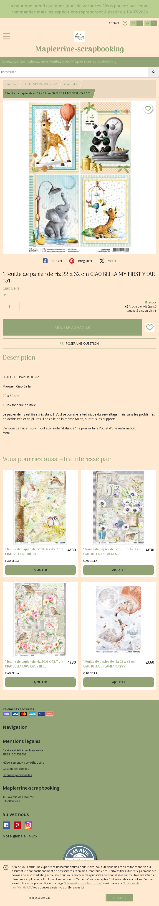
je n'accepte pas (39, 898)
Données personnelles (17, 775)
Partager (52, 261)
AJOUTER (40, 570)
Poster (107, 261)
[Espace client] (124, 23)
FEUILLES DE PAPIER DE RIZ (40, 84)
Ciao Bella (70, 84)
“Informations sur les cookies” (83, 883)
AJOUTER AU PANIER (72, 327)
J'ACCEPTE (119, 898)
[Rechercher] (153, 72)
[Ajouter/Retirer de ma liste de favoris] (149, 327)
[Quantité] (11, 306)
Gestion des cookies (16, 769)
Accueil (11, 84)
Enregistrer (80, 261)
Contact (114, 23)
